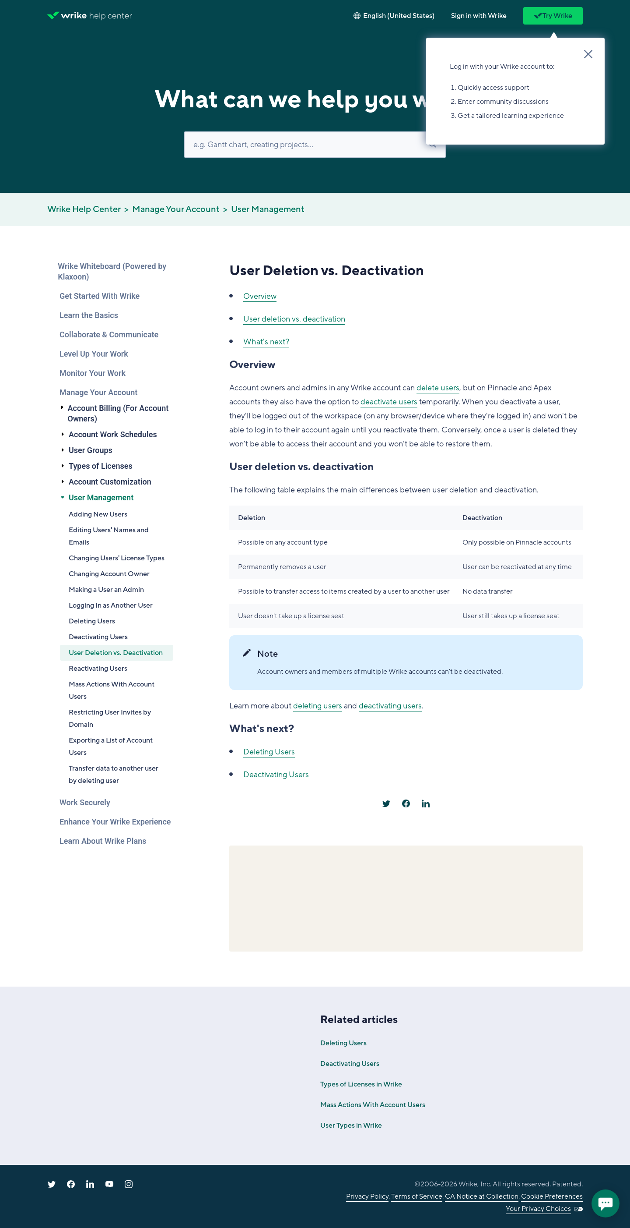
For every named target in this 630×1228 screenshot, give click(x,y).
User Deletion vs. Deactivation (116, 653)
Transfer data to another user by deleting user (113, 775)
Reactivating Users (98, 668)
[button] (478, 16)
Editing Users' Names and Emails (109, 536)
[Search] (315, 144)
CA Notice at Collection (481, 1196)
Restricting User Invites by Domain (110, 718)
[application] (605, 1203)
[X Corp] (386, 803)
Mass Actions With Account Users (111, 690)
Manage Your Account (176, 209)
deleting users (317, 706)
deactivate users (388, 401)
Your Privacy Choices (538, 1209)
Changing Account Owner (109, 574)
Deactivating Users (98, 637)
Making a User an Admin (106, 590)
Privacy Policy (367, 1196)
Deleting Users (92, 621)
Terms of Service (416, 1196)
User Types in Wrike (351, 1125)
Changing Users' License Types (116, 558)
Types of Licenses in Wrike (361, 1084)
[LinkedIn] (425, 803)
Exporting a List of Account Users (111, 746)
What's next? (266, 341)
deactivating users (390, 706)
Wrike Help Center (84, 209)
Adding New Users (98, 514)
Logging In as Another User (111, 605)
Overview (259, 296)
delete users (437, 387)
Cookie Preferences (552, 1196)
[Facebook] (406, 803)
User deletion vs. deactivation (294, 319)
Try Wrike (553, 16)
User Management (267, 209)
